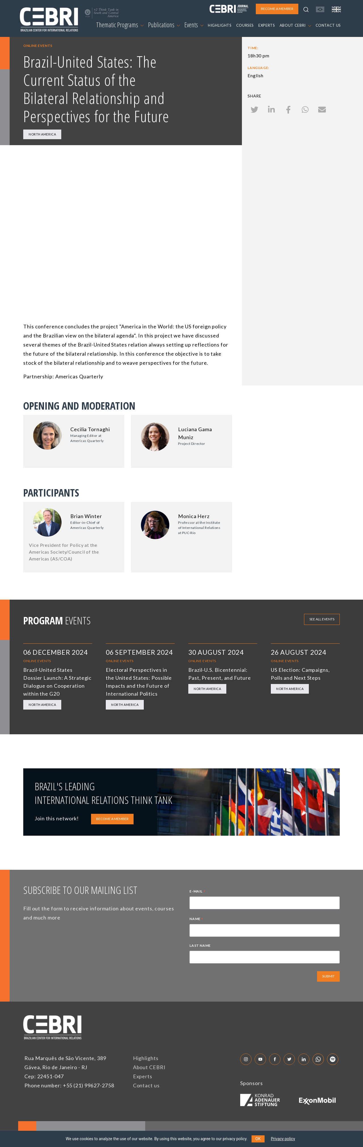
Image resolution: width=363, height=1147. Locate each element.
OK (258, 1138)
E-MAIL (197, 892)
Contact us (146, 1085)
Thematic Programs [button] (119, 24)
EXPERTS (266, 25)
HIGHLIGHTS (220, 25)
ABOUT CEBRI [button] (295, 25)
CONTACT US (328, 25)
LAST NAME (199, 945)
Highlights (146, 1058)
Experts (142, 1076)
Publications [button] (164, 24)
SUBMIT (328, 976)
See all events (321, 619)
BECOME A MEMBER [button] (277, 9)
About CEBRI (149, 1067)
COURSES (245, 25)
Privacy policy (283, 1138)
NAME (196, 919)
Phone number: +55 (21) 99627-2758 (69, 1085)
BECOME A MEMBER (112, 819)
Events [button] (193, 24)
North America (42, 134)
